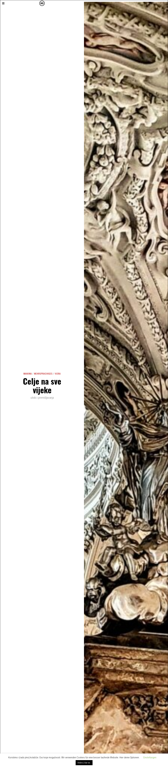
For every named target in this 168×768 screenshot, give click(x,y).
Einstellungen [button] (149, 757)
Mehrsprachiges (43, 373)
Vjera (58, 373)
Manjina (27, 373)
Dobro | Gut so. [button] (84, 762)
